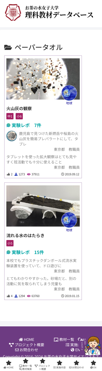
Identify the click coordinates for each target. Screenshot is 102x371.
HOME (26, 339)
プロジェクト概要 (26, 345)
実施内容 (75, 345)
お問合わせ (26, 350)
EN (75, 350)
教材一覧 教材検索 (75, 339)
